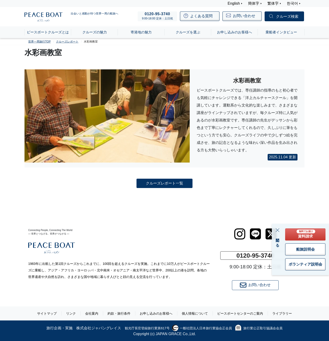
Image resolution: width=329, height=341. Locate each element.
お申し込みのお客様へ (156, 313)
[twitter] (271, 234)
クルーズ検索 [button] (287, 16)
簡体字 (253, 3)
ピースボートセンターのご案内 (240, 313)
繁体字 (273, 3)
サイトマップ (47, 313)
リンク (71, 313)
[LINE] (255, 234)
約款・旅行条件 (119, 313)
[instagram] (239, 234)
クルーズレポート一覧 (164, 183)
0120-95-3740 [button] (255, 255)
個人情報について (195, 313)
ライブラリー (282, 313)
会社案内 (91, 313)
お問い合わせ (255, 285)
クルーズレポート (67, 41)
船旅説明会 (305, 249)
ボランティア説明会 (305, 264)
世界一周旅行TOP (39, 41)
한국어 (292, 3)
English (234, 3)
